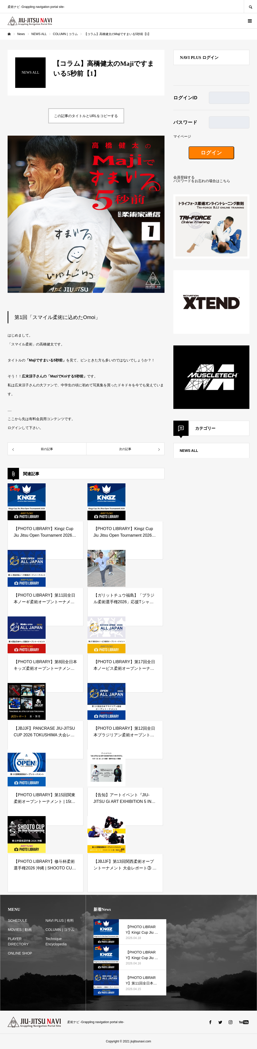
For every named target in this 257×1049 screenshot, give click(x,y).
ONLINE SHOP (20, 953)
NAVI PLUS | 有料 (60, 920)
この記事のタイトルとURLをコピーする (86, 116)
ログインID (185, 98)
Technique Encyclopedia (56, 941)
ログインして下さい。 (25, 428)
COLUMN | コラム (60, 930)
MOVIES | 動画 (20, 930)
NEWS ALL (189, 451)
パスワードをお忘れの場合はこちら (201, 181)
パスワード (185, 122)
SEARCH (250, 6)
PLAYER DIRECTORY (18, 941)
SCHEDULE (17, 920)
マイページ (182, 136)
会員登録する (184, 177)
